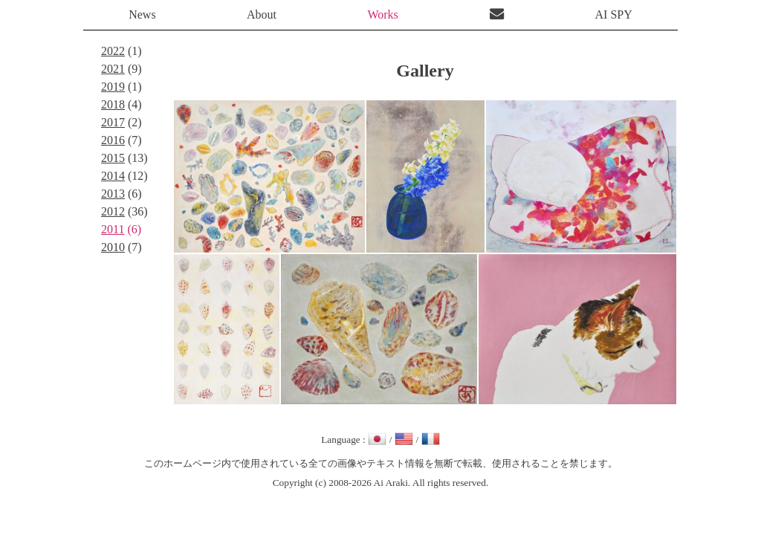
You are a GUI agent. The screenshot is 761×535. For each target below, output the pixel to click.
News (142, 14)
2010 (113, 247)
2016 (113, 140)
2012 (113, 211)
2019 (113, 86)
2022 (113, 51)
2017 (113, 122)
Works (382, 14)
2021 (113, 68)
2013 (113, 193)
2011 (112, 229)
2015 (113, 158)
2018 (113, 104)
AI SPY (613, 14)
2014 (113, 175)
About (261, 14)
